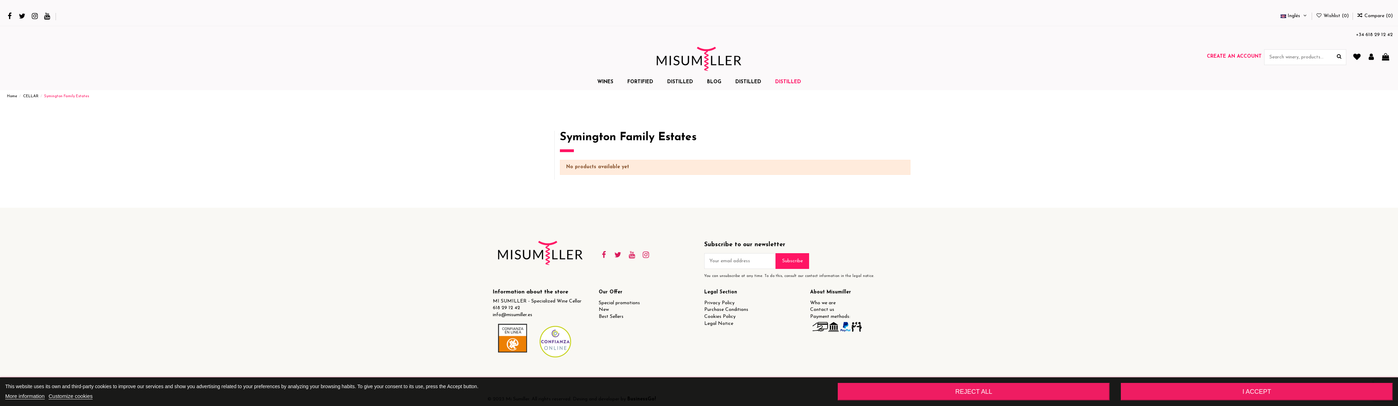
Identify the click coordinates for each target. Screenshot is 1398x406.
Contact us (822, 309)
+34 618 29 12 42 (1374, 34)
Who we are (823, 303)
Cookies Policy (720, 316)
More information (25, 396)
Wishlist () (1333, 16)
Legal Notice (718, 323)
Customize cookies (71, 396)
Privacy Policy (719, 303)
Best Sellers (611, 316)
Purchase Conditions (726, 309)
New (604, 309)
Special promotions (619, 303)
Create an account (1234, 56)
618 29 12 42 (506, 308)
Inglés (1294, 16)
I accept (1256, 391)
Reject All (973, 391)
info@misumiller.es (512, 315)
